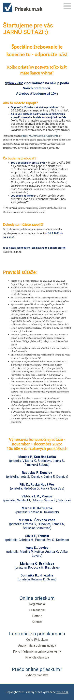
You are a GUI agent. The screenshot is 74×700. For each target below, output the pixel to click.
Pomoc (37, 616)
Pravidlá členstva (37, 657)
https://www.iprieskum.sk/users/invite (39, 135)
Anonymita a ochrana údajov (37, 645)
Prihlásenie (37, 610)
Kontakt (37, 622)
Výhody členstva (37, 675)
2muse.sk (62, 692)
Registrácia (37, 604)
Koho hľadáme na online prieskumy (37, 651)
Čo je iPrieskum (37, 640)
